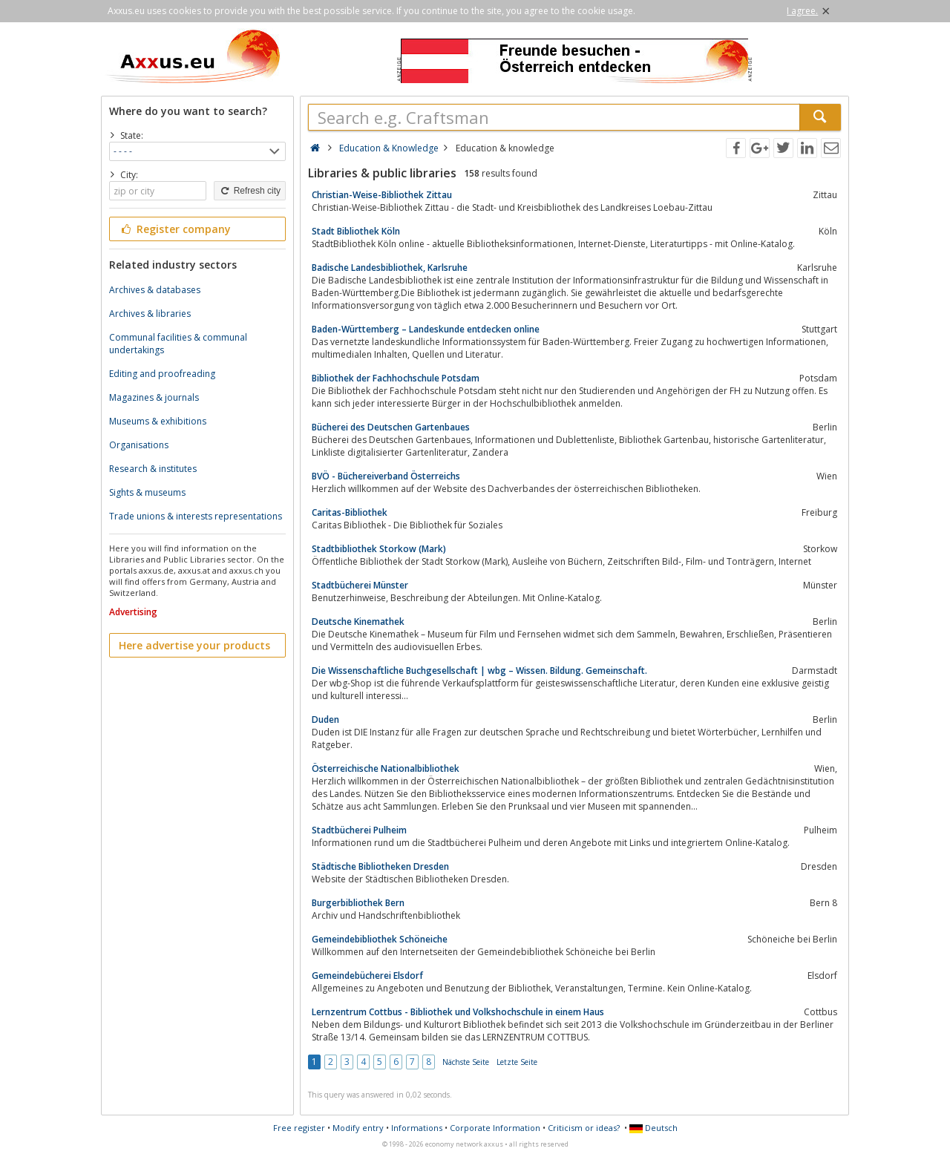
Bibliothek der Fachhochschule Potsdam (395, 378)
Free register (299, 1127)
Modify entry (358, 1127)
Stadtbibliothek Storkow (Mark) (379, 548)
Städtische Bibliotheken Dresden (380, 866)
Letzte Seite (517, 1062)
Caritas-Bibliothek (349, 512)
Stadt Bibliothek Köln (356, 231)
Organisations (138, 445)
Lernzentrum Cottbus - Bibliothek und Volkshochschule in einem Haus (458, 1012)
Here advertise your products (194, 645)
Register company (175, 229)
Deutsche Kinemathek (358, 621)
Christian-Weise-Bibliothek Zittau (382, 194)
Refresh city (250, 191)
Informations (416, 1127)
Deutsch (653, 1127)
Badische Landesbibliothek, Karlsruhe (390, 267)
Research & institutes (153, 468)
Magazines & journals (154, 397)
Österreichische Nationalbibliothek (385, 768)
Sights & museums (147, 492)
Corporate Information (495, 1127)
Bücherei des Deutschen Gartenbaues (391, 427)
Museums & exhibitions (157, 421)
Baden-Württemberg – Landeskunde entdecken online (426, 329)
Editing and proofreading (162, 373)
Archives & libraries (150, 313)
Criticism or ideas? (584, 1127)
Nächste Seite (465, 1062)
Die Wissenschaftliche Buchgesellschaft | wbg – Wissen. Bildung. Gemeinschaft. (479, 670)
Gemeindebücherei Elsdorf (367, 975)
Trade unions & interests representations (195, 516)
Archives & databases (154, 289)
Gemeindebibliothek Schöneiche (380, 939)
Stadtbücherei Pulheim (359, 830)
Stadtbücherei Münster (360, 585)
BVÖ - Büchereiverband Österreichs (386, 476)
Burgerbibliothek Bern (358, 902)
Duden (325, 719)
